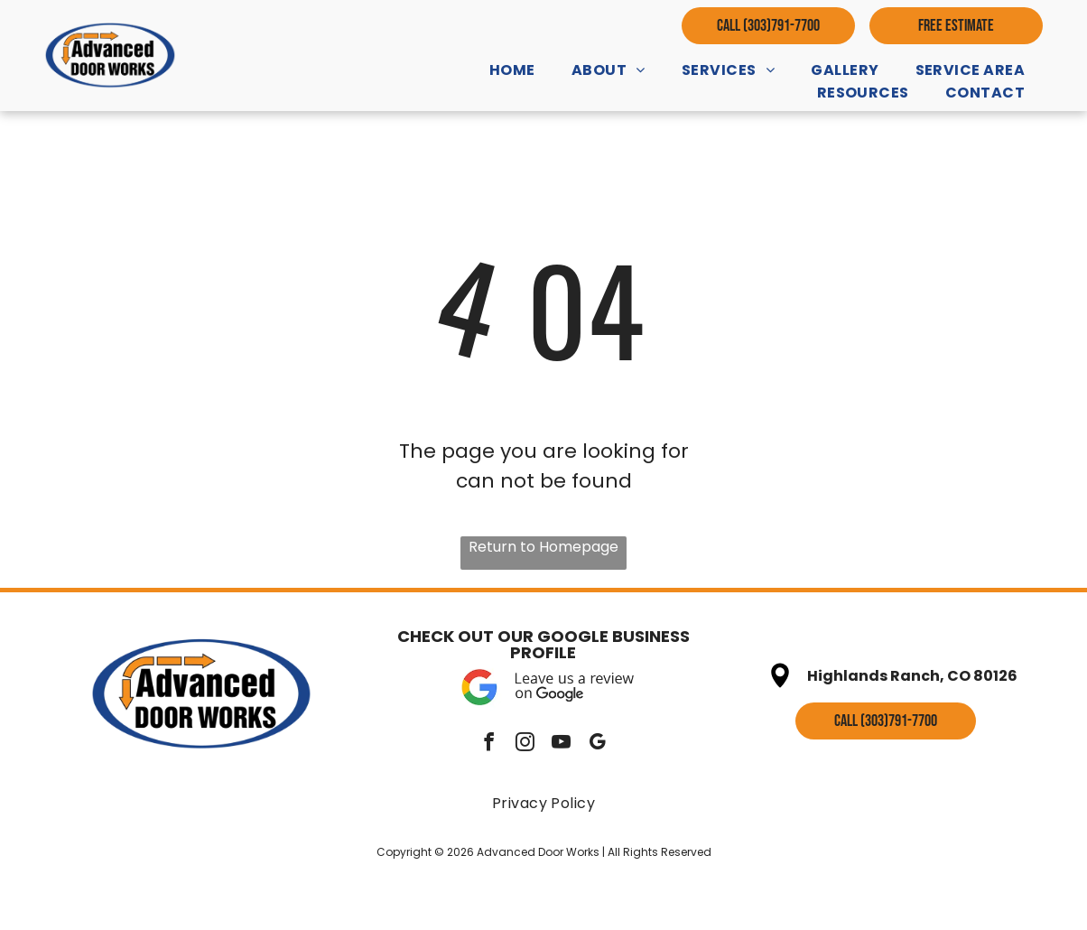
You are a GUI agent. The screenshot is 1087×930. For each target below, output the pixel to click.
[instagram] (525, 744)
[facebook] (489, 744)
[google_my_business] (597, 744)
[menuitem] (512, 70)
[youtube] (561, 744)
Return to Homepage (543, 546)
